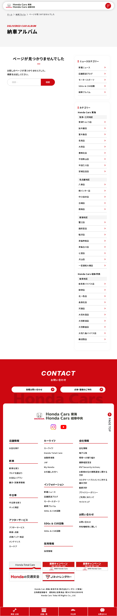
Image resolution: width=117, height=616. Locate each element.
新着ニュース (84, 67)
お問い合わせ (85, 522)
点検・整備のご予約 (84, 389)
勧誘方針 (83, 488)
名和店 (82, 140)
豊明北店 (83, 152)
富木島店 (83, 134)
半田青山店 (84, 159)
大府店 (82, 146)
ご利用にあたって (87, 497)
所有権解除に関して (88, 527)
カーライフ (49, 448)
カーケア (13, 547)
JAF (46, 463)
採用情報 (48, 551)
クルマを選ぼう (16, 473)
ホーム (10, 14)
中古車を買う (15, 503)
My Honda (49, 467)
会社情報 (83, 448)
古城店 (82, 203)
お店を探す (14, 448)
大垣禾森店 (84, 314)
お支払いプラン (16, 478)
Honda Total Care (53, 453)
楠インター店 (84, 190)
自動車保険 (49, 458)
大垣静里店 (84, 326)
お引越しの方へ (51, 472)
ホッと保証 (14, 507)
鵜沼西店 (83, 339)
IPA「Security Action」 (90, 467)
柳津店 (82, 289)
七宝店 (82, 253)
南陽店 (82, 209)
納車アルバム (21, 14)
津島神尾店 (84, 240)
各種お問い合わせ (32, 389)
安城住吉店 (84, 171)
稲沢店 (82, 234)
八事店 (82, 184)
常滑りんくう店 (85, 122)
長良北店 (83, 302)
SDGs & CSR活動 (87, 86)
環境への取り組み (87, 458)
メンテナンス (15, 542)
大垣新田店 (84, 320)
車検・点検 (14, 532)
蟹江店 (82, 222)
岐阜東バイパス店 (86, 283)
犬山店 (82, 259)
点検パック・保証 (17, 537)
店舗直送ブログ (86, 73)
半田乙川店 (84, 165)
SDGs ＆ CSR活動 (52, 511)
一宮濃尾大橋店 (86, 265)
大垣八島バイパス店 (87, 333)
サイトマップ (85, 502)
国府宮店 (83, 228)
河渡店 (82, 308)
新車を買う (14, 468)
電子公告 (83, 453)
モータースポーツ (86, 79)
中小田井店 (84, 196)
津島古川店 (84, 246)
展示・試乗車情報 (17, 483)
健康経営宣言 (85, 463)
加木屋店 (83, 128)
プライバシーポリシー (89, 493)
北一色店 (83, 296)
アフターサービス (17, 528)
